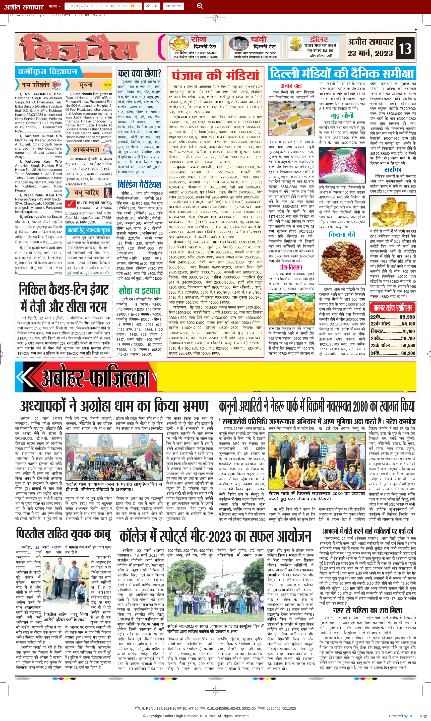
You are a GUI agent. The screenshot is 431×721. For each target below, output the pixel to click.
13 (132, 6)
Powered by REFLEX (408, 716)
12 (125, 6)
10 (112, 6)
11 (118, 6)
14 (139, 6)
